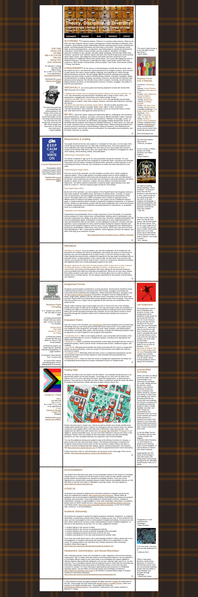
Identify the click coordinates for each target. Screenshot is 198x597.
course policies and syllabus (53, 80)
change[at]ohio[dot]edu (52, 75)
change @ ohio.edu (53, 410)
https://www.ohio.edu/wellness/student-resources (112, 503)
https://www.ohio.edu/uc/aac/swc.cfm (81, 448)
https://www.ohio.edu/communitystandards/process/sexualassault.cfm (90, 574)
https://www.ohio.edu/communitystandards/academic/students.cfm (89, 546)
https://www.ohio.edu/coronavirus (101, 495)
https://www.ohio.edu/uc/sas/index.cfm (78, 484)
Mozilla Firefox (102, 583)
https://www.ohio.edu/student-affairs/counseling (96, 505)
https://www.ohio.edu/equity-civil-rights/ (78, 571)
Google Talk (105, 431)
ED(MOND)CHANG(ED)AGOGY (76, 587)
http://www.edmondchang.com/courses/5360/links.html (91, 453)
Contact (115, 581)
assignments (97, 325)
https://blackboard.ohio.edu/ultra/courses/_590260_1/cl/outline (110, 235)
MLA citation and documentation (79, 295)
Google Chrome (116, 583)
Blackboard (151, 124)
